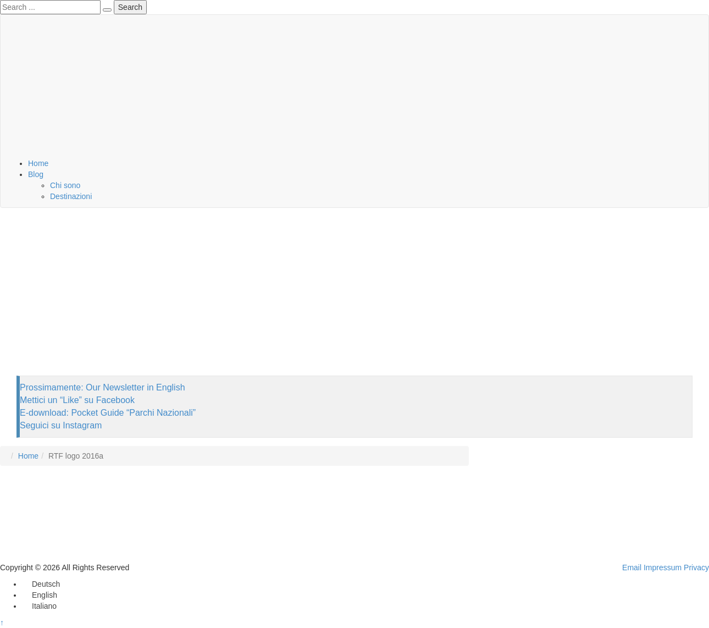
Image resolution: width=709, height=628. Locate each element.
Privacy (696, 567)
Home (38, 163)
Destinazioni (71, 196)
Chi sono (65, 185)
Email (631, 567)
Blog (35, 174)
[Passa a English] (39, 595)
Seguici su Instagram (61, 425)
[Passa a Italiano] (39, 606)
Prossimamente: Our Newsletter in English (102, 387)
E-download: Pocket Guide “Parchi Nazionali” (108, 412)
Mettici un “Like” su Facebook (77, 400)
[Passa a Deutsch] (41, 584)
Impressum (663, 567)
